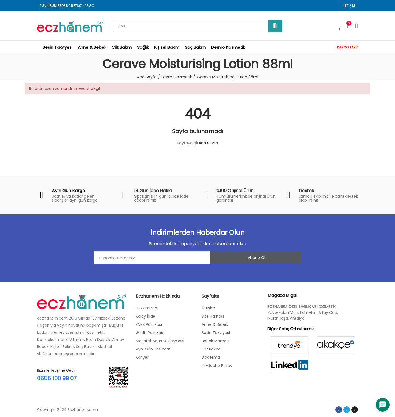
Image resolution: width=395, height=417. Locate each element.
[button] (349, 5)
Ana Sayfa (208, 143)
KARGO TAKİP (347, 47)
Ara (275, 26)
